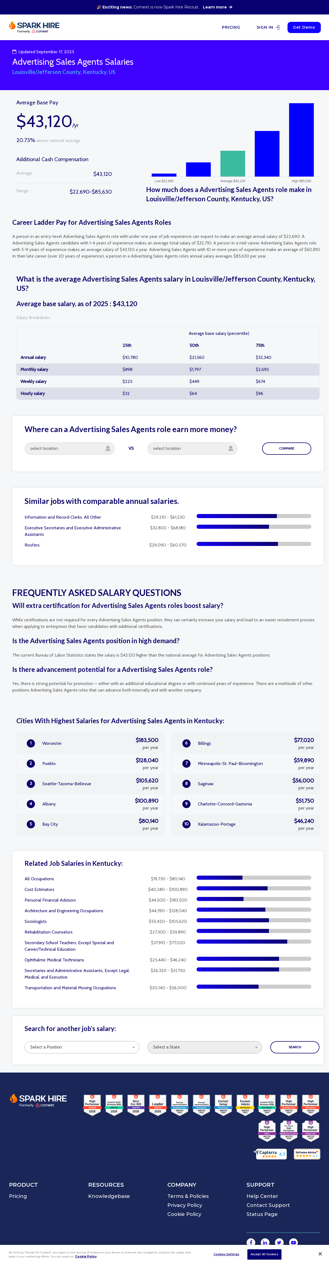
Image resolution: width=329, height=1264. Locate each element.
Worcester (93, 743)
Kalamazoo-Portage (248, 824)
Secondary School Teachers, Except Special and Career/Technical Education (69, 946)
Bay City (93, 824)
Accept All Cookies (264, 1254)
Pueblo (93, 763)
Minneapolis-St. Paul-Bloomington (248, 763)
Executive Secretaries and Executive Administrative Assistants (73, 531)
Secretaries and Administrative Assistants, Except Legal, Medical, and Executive (77, 974)
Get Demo (304, 27)
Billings (248, 743)
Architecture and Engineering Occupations (64, 910)
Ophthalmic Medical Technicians (54, 959)
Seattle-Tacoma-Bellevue (93, 783)
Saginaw (248, 783)
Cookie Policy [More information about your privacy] (86, 1256)
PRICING (231, 27)
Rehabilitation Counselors (49, 932)
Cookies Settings (226, 1254)
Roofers (32, 545)
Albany (93, 804)
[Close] (320, 1254)
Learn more (217, 7)
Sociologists (36, 921)
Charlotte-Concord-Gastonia (248, 804)
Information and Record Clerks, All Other (63, 517)
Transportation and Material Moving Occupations (70, 987)
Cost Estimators (39, 889)
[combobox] (82, 1047)
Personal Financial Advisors (50, 900)
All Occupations (39, 878)
